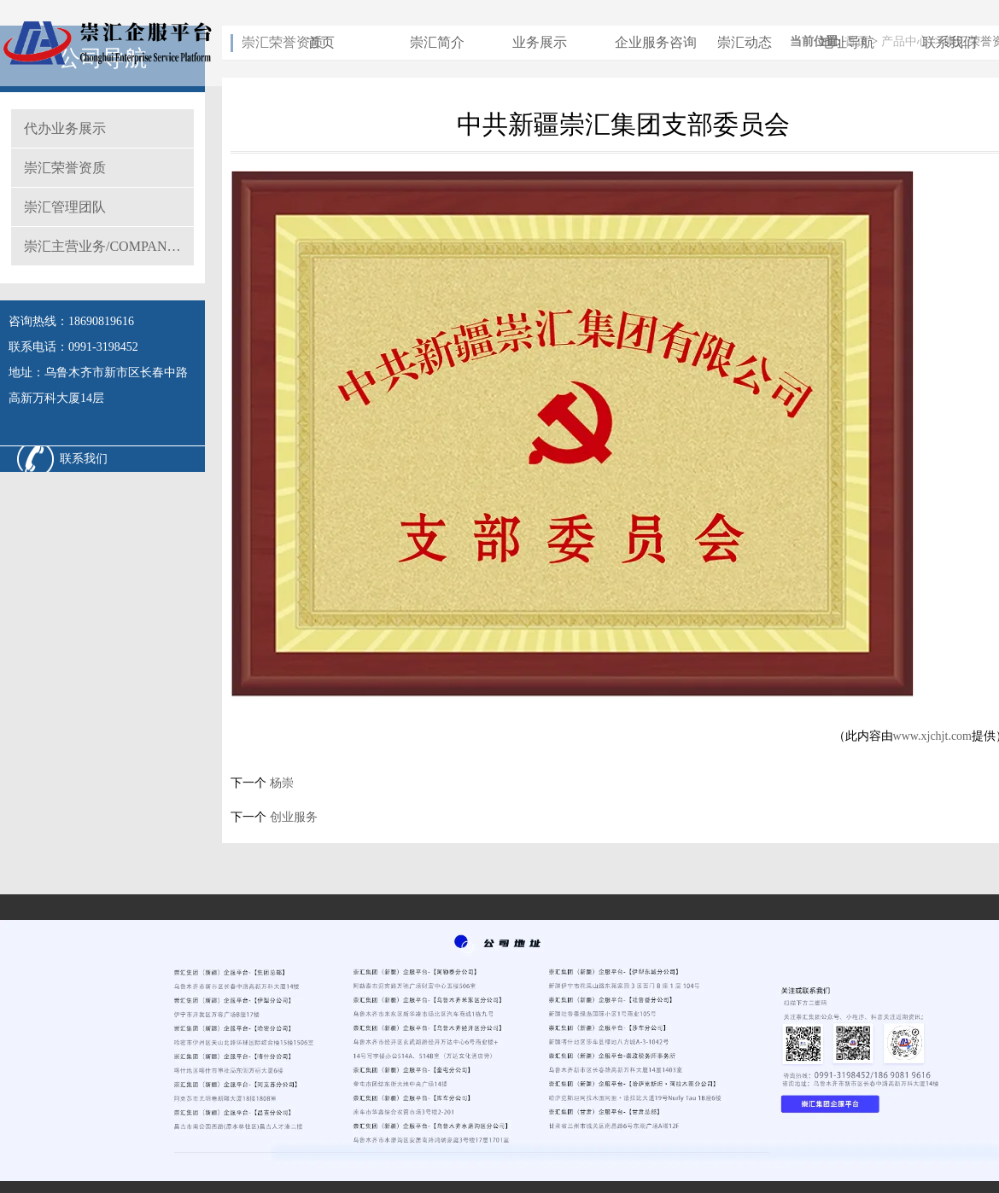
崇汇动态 (744, 42)
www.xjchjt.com (932, 736)
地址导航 (847, 42)
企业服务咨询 (656, 42)
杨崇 (280, 783)
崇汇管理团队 (65, 207)
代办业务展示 (65, 128)
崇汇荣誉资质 (65, 167)
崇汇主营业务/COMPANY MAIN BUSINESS (109, 246)
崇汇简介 (437, 42)
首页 (321, 42)
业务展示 (539, 42)
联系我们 (949, 42)
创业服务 (292, 817)
